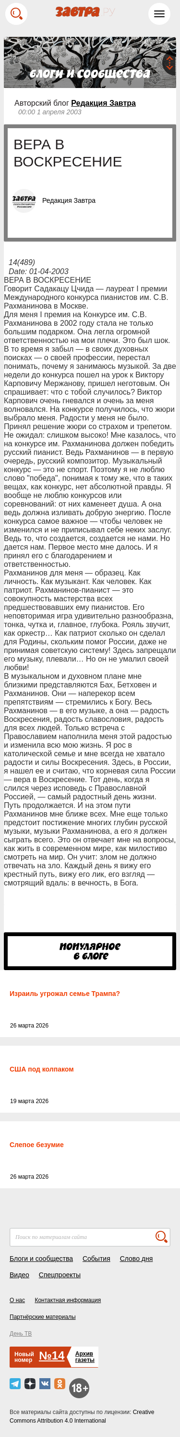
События (96, 1258)
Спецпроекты (60, 1275)
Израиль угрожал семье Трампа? (65, 993)
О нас (17, 1300)
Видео (19, 1275)
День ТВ (21, 1333)
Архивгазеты (85, 1356)
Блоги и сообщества (41, 1258)
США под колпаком (42, 1069)
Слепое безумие (37, 1145)
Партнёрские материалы (43, 1317)
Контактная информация (68, 1300)
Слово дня (136, 1258)
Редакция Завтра (103, 103)
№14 (51, 1355)
